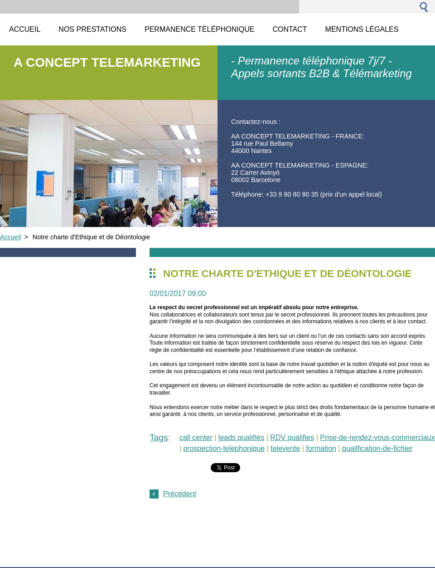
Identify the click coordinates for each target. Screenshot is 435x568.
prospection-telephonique (224, 448)
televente (285, 448)
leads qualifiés (241, 437)
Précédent (179, 494)
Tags (159, 437)
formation (321, 448)
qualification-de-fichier (377, 448)
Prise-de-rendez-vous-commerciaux (377, 437)
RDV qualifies (292, 437)
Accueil (10, 237)
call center (196, 437)
